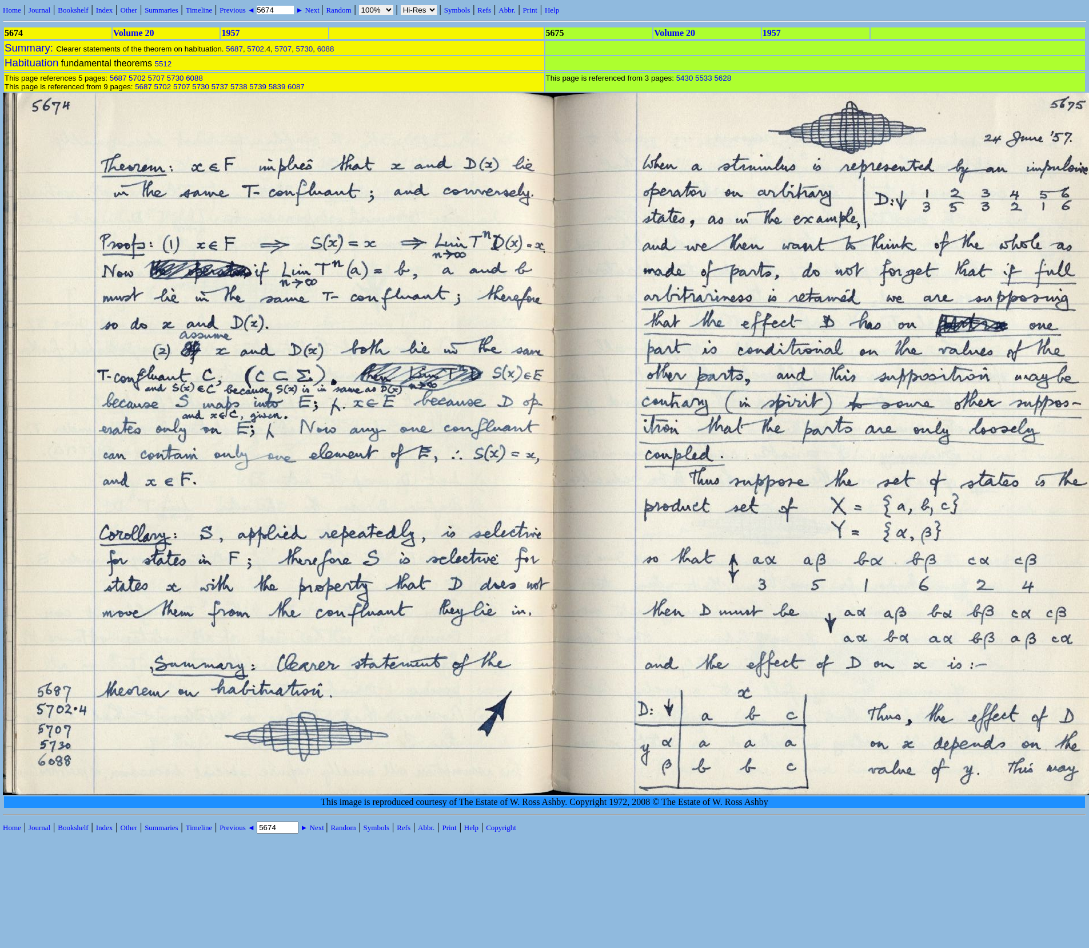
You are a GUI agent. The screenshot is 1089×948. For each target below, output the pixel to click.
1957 (230, 33)
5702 (255, 49)
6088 (325, 49)
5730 (304, 49)
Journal (39, 10)
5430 (684, 78)
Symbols (457, 10)
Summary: (30, 48)
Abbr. (506, 10)
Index (104, 10)
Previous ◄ (238, 10)
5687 (234, 49)
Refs (484, 10)
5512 (162, 64)
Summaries (161, 10)
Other (128, 10)
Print (530, 10)
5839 (277, 86)
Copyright (501, 827)
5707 (283, 49)
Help (552, 10)
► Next (307, 10)
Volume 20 (133, 33)
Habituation (31, 63)
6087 (296, 86)
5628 (722, 78)
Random (338, 10)
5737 (220, 86)
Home (12, 10)
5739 (257, 86)
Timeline (199, 10)
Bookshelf (73, 10)
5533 (703, 78)
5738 (239, 86)
